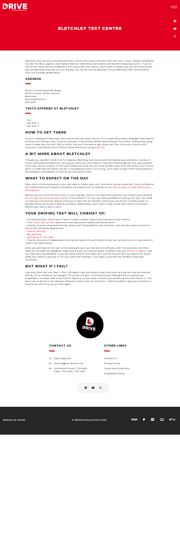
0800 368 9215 (62, 358)
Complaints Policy (114, 373)
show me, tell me (44, 222)
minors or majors (136, 251)
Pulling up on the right (40, 237)
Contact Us (110, 358)
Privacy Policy (112, 363)
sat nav (100, 147)
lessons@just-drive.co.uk (68, 363)
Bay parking (34, 234)
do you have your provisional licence (46, 198)
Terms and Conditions (117, 368)
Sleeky (21, 420)
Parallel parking (36, 231)
